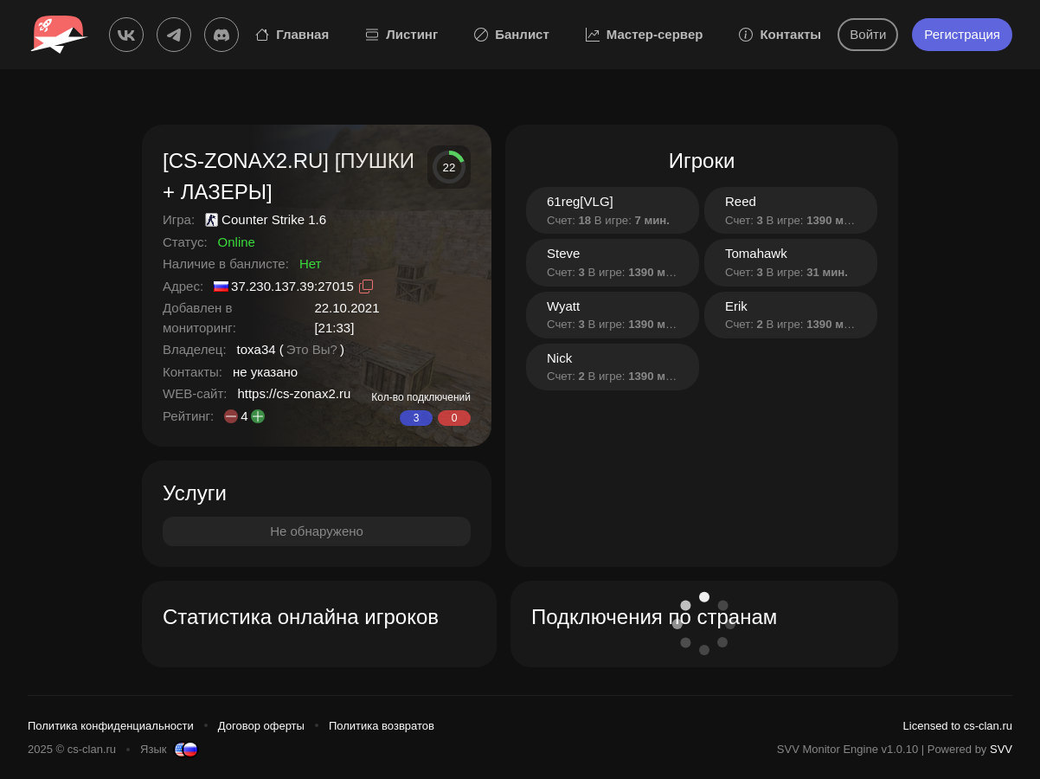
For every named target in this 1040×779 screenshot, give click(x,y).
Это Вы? (311, 349)
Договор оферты (261, 725)
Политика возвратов (381, 725)
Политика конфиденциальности (111, 725)
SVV (1001, 749)
